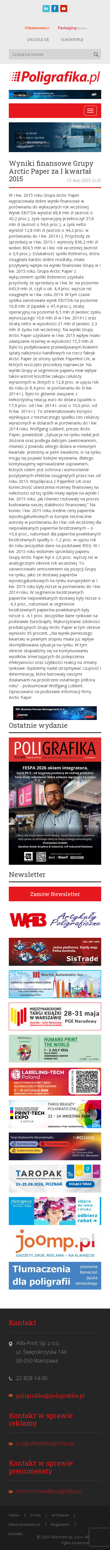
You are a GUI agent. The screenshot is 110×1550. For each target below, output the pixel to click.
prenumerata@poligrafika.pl (49, 1491)
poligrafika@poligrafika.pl (50, 1395)
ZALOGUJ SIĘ (38, 39)
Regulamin (60, 1524)
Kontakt (16, 1533)
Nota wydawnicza (24, 1524)
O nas (35, 1515)
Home (14, 1515)
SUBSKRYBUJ (72, 39)
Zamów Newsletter (55, 893)
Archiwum (60, 1515)
